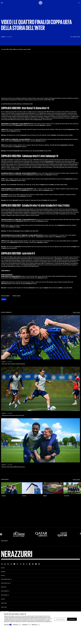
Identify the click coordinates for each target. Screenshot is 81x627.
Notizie (3, 567)
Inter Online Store (5, 579)
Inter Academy (4, 591)
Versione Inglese (5, 293)
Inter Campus (4, 595)
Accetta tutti (72, 619)
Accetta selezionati (60, 619)
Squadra (4, 297)
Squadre (3, 571)
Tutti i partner (4, 540)
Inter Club (3, 587)
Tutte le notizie (76, 310)
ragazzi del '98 (58, 256)
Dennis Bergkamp (49, 159)
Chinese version (16, 293)
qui (12, 620)
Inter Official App (5, 583)
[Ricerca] (79, 3)
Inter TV (3, 575)
